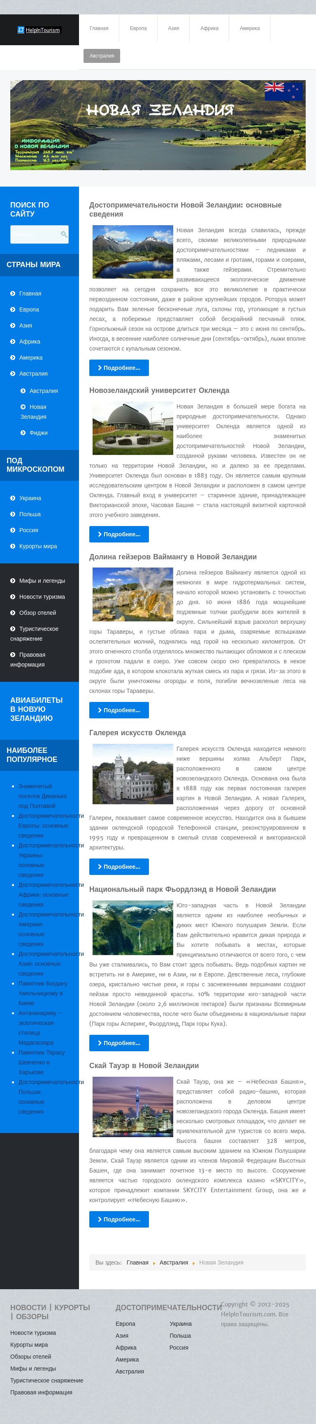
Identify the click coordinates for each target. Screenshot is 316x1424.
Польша (30, 514)
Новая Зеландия (33, 411)
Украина (30, 498)
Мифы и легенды (42, 580)
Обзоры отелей (30, 1356)
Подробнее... (119, 368)
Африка (29, 341)
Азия (25, 325)
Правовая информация (27, 659)
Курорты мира (38, 546)
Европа (29, 309)
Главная (30, 293)
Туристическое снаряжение (34, 633)
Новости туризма (42, 596)
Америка (31, 357)
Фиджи (39, 432)
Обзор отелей (37, 612)
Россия (28, 530)
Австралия (33, 373)
